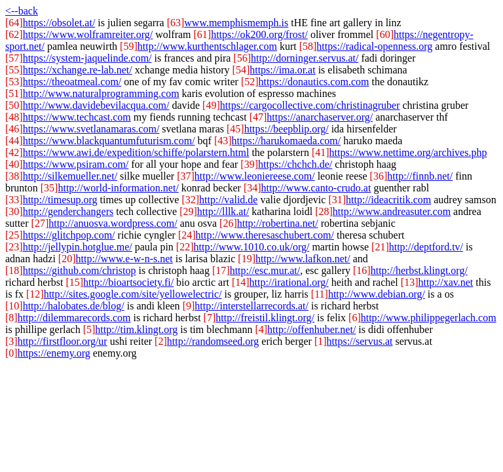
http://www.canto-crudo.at (316, 187)
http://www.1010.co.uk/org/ (252, 246)
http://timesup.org (60, 199)
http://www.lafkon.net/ (302, 258)
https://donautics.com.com (314, 81)
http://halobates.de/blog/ (73, 305)
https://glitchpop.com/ (69, 235)
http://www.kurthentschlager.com (207, 46)
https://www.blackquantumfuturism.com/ (109, 140)
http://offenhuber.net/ (311, 329)
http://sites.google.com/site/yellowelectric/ (133, 294)
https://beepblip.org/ (286, 128)
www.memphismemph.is (236, 22)
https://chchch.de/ (295, 164)
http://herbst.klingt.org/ (419, 270)
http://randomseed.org (213, 341)
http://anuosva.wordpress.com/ (112, 223)
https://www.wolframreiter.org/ (88, 34)
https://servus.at (360, 341)
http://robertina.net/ (277, 223)
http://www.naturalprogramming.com (101, 93)
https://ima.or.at (282, 69)
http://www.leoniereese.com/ (255, 176)
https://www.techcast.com (77, 117)
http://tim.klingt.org (136, 329)
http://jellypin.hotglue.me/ (77, 246)
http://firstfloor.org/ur (62, 341)
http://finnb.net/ (420, 176)
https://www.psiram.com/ (76, 164)
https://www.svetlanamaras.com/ (91, 128)
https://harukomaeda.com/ (286, 140)
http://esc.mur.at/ (265, 270)
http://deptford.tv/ (426, 246)
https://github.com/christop (79, 270)
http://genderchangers (68, 211)
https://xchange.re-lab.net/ (77, 69)
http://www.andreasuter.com (392, 211)
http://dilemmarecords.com (74, 317)
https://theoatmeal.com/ (72, 81)
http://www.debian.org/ (376, 294)
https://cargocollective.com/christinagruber (310, 105)
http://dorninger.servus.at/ (304, 58)
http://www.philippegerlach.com (428, 317)
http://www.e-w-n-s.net (124, 258)
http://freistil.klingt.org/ (264, 317)
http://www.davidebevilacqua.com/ (96, 105)
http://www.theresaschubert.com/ (265, 235)
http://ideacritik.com (388, 199)
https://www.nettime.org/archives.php (408, 152)
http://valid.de (228, 199)
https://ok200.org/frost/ (259, 34)
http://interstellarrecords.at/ (251, 305)
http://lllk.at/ (223, 211)
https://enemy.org (54, 353)
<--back (21, 10)
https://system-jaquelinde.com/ (87, 58)
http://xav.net (445, 282)
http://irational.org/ (289, 282)
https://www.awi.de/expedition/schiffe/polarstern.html (136, 152)
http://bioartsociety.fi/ (128, 282)
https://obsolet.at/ (59, 22)
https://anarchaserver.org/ (320, 117)
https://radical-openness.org (374, 46)
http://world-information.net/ (118, 187)
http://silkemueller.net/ (70, 176)
